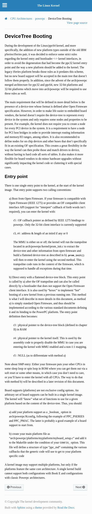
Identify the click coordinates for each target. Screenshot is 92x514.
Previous (14, 487)
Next (80, 487)
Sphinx (21, 507)
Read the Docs (65, 507)
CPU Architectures (21, 18)
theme (38, 507)
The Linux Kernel (48, 5)
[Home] (6, 18)
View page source (77, 22)
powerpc (40, 18)
